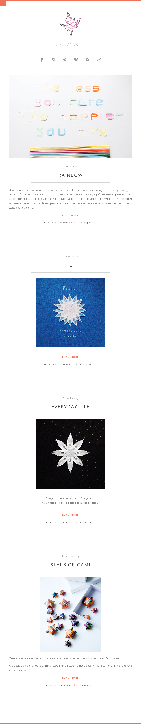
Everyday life (70, 406)
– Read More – (70, 215)
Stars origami (70, 564)
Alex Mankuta (70, 44)
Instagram (53, 60)
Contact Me (99, 60)
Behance (76, 60)
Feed (88, 60)
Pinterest (65, 60)
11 (75, 222)
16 (55, 222)
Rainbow (70, 175)
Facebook (42, 60)
